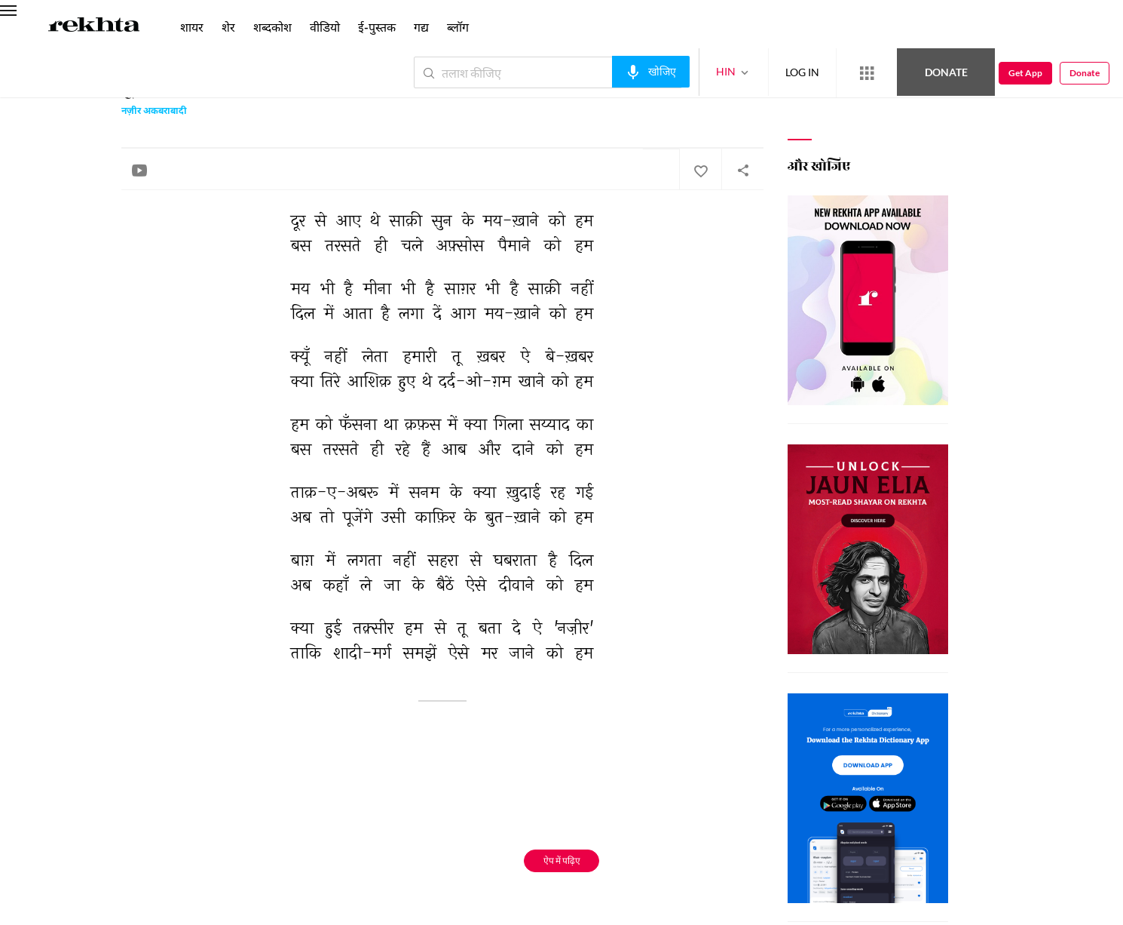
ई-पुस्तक (377, 27)
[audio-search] (651, 72)
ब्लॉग (458, 27)
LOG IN (802, 72)
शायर (191, 27)
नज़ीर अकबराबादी (154, 111)
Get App (1025, 72)
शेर (228, 27)
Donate (946, 72)
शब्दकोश (272, 27)
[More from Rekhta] (866, 73)
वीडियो (325, 27)
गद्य (421, 27)
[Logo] (94, 27)
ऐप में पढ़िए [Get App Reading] (561, 860)
